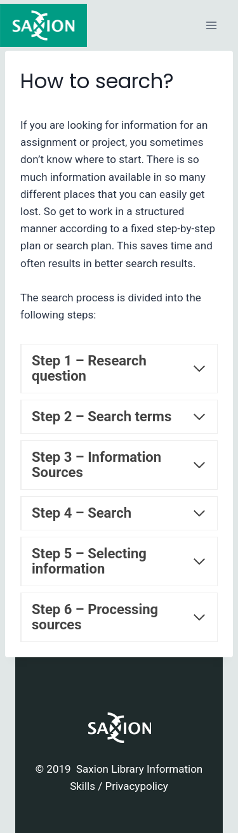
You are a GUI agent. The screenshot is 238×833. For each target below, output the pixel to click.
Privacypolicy (136, 786)
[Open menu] (211, 25)
